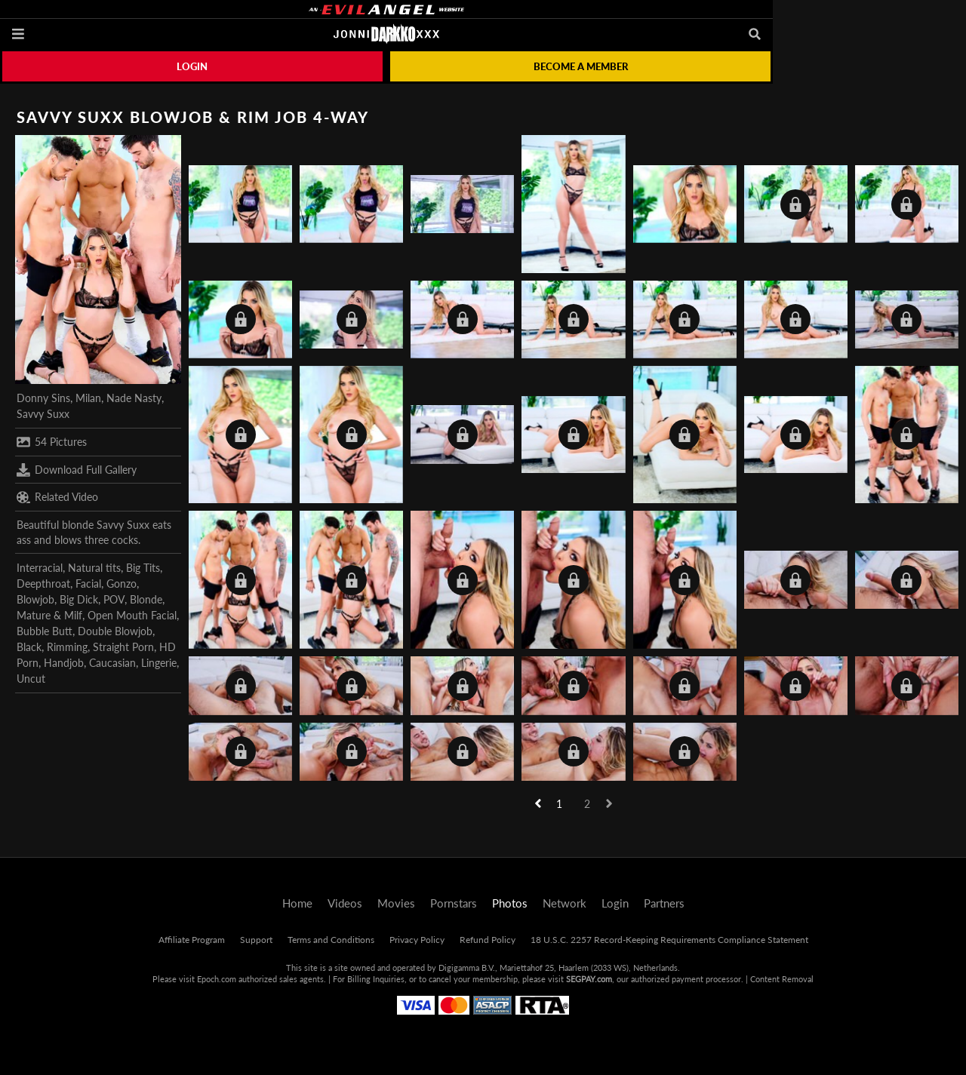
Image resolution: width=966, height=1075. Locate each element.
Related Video (57, 497)
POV (114, 599)
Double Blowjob (115, 631)
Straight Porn (123, 646)
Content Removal (782, 979)
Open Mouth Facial (132, 615)
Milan (88, 398)
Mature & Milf (49, 615)
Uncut (31, 678)
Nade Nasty (134, 398)
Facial (88, 583)
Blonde (146, 599)
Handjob (64, 662)
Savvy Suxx (43, 413)
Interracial (40, 567)
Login (192, 66)
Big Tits (143, 567)
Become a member (581, 66)
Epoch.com (216, 979)
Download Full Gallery (77, 470)
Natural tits (94, 567)
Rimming (67, 646)
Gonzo (121, 583)
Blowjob (35, 599)
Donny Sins (43, 398)
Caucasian (112, 662)
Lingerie (159, 662)
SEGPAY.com (589, 979)
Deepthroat (43, 583)
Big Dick (79, 599)
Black (29, 646)
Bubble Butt (44, 631)
